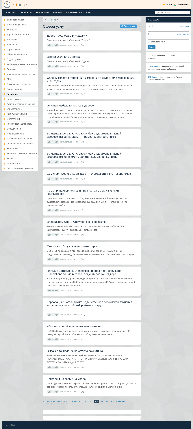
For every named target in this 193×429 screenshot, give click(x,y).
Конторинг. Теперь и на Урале (66, 378)
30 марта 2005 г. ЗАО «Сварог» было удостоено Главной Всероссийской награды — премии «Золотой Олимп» (84, 135)
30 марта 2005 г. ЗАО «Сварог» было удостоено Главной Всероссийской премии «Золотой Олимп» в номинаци (84, 155)
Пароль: (151, 34)
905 (107, 401)
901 (85, 401)
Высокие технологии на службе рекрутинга (75, 350)
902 (91, 401)
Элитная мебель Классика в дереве (70, 105)
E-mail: (150, 26)
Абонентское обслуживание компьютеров (74, 326)
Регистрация (184, 26)
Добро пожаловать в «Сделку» (67, 35)
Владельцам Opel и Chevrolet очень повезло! (76, 221)
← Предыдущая (49, 401)
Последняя (120, 401)
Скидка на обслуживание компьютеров (72, 246)
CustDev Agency (155, 66)
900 (80, 401)
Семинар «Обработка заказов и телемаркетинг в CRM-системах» (89, 173)
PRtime (6, 425)
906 (112, 401)
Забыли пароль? (183, 34)
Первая (74, 401)
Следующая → (61, 401)
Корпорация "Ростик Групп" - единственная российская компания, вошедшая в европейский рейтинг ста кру (90, 303)
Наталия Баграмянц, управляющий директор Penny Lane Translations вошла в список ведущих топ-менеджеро (84, 272)
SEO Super (152, 77)
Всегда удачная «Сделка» (64, 56)
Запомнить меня (158, 42)
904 (102, 401)
